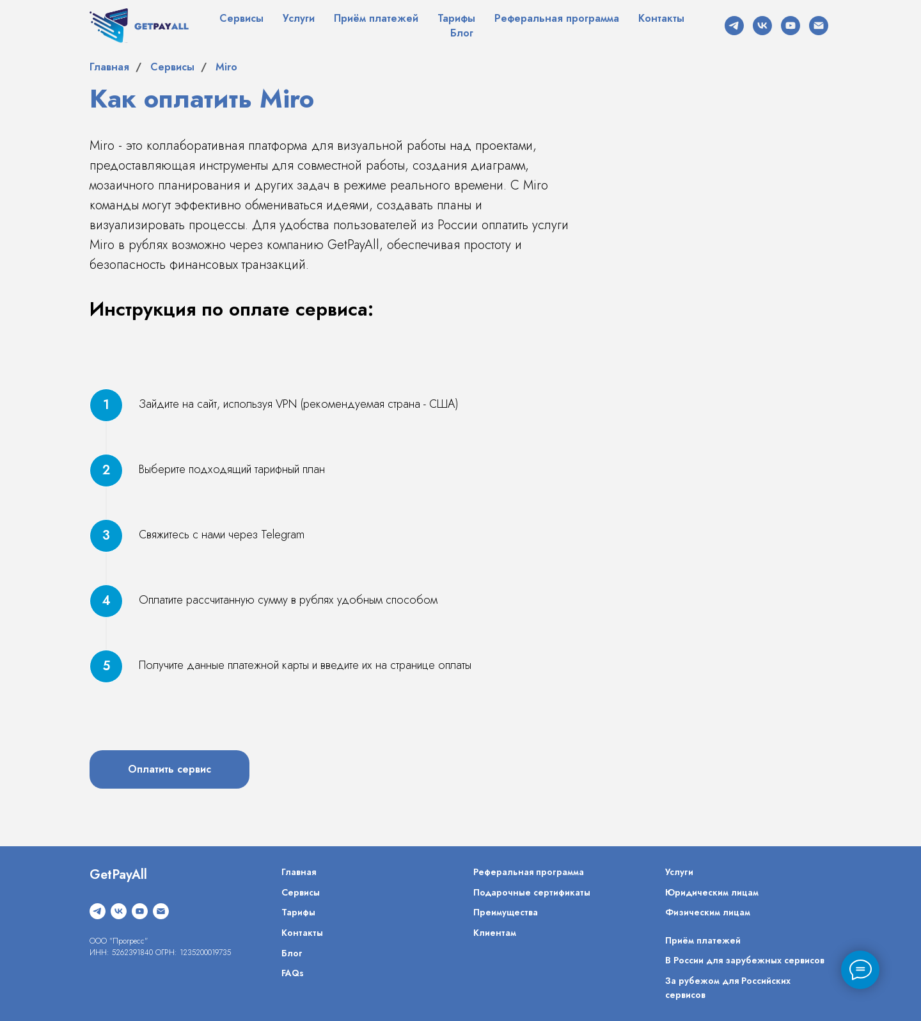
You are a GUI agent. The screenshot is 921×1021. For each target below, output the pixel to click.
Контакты (661, 18)
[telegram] (734, 25)
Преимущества (505, 912)
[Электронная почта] (818, 25)
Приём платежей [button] (376, 18)
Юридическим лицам (712, 892)
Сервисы (241, 18)
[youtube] (790, 25)
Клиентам (494, 932)
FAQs (292, 973)
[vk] (762, 25)
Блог (461, 33)
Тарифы (456, 18)
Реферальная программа (556, 18)
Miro (226, 67)
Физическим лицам (707, 912)
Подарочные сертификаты (531, 892)
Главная (109, 67)
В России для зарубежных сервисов (744, 960)
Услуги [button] (299, 18)
